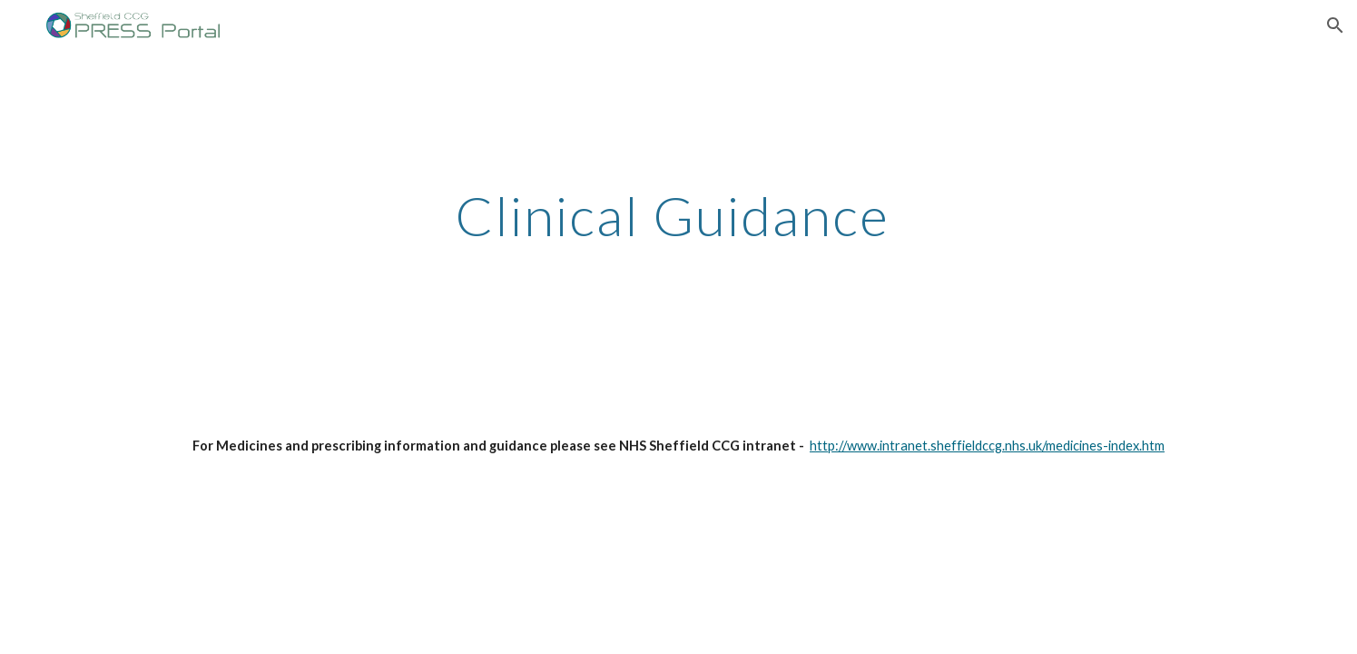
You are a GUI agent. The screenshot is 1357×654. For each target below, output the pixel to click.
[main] (678, 188)
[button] (1335, 25)
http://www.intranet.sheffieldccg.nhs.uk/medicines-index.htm (987, 445)
